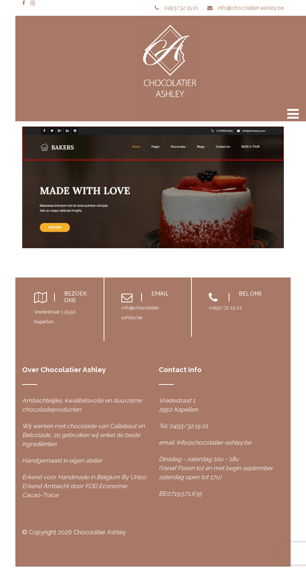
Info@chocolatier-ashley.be (213, 442)
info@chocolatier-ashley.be (251, 8)
